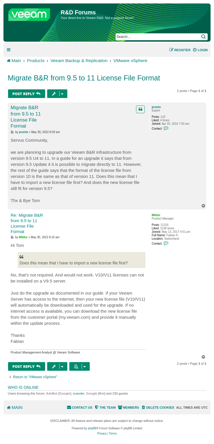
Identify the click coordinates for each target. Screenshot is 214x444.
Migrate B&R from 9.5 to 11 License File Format (84, 78)
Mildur (156, 215)
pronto (156, 107)
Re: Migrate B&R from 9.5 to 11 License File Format (27, 223)
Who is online (23, 387)
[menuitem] (200, 50)
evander (79, 393)
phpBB (92, 428)
